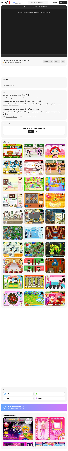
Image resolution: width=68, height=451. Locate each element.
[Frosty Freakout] (34, 233)
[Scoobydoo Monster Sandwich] (55, 216)
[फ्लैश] (18, 398)
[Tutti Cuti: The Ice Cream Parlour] (55, 282)
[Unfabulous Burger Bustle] (13, 265)
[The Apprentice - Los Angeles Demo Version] (55, 233)
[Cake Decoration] (13, 298)
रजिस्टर (30, 131)
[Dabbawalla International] (13, 233)
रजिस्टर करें (62, 2)
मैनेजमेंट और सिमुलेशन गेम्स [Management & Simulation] (11, 117)
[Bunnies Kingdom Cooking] (13, 184)
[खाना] (50, 394)
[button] (5, 114)
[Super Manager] (13, 249)
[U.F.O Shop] (34, 282)
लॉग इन (37, 131)
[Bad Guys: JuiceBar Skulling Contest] (55, 265)
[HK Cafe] (13, 167)
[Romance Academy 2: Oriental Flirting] (55, 167)
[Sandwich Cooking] (13, 200)
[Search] (29, 2)
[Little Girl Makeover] (55, 151)
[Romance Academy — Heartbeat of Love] (34, 151)
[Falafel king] (34, 216)
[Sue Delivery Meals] (55, 298)
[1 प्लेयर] (18, 394)
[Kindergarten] (55, 184)
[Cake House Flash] (55, 200)
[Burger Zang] (13, 151)
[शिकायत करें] (57, 61)
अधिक (34, 446)
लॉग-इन (55, 2)
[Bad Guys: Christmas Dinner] (34, 265)
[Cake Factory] (34, 184)
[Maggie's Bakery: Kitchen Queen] (34, 167)
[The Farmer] (34, 249)
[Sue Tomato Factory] (34, 298)
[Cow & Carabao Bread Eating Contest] (13, 282)
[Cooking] (34, 200)
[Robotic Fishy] (55, 249)
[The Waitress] (13, 216)
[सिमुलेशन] (50, 398)
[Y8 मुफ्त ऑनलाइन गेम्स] (8, 2)
